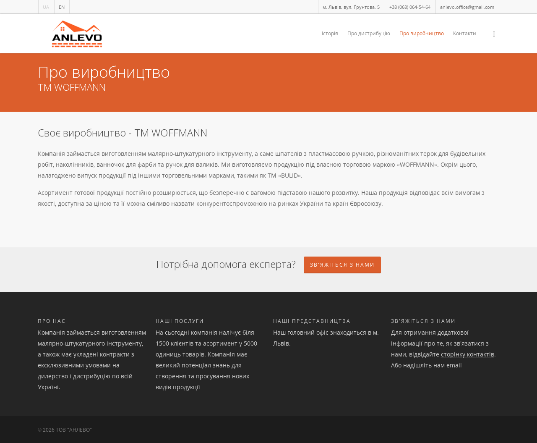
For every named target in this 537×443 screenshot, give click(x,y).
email (454, 365)
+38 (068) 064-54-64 (409, 7)
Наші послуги (180, 321)
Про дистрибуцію (368, 33)
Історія (330, 33)
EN (62, 7)
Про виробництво (421, 33)
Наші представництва (312, 321)
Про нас (52, 321)
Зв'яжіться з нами (423, 321)
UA (46, 7)
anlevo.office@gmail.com (467, 7)
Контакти (464, 33)
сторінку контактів (467, 354)
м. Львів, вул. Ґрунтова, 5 (351, 7)
